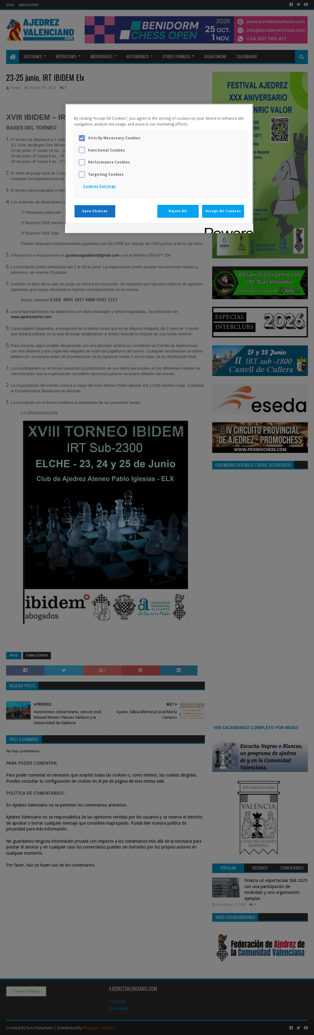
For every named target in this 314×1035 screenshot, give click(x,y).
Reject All (178, 211)
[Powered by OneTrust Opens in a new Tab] (227, 229)
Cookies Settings (99, 186)
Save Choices (95, 211)
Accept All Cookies (223, 211)
